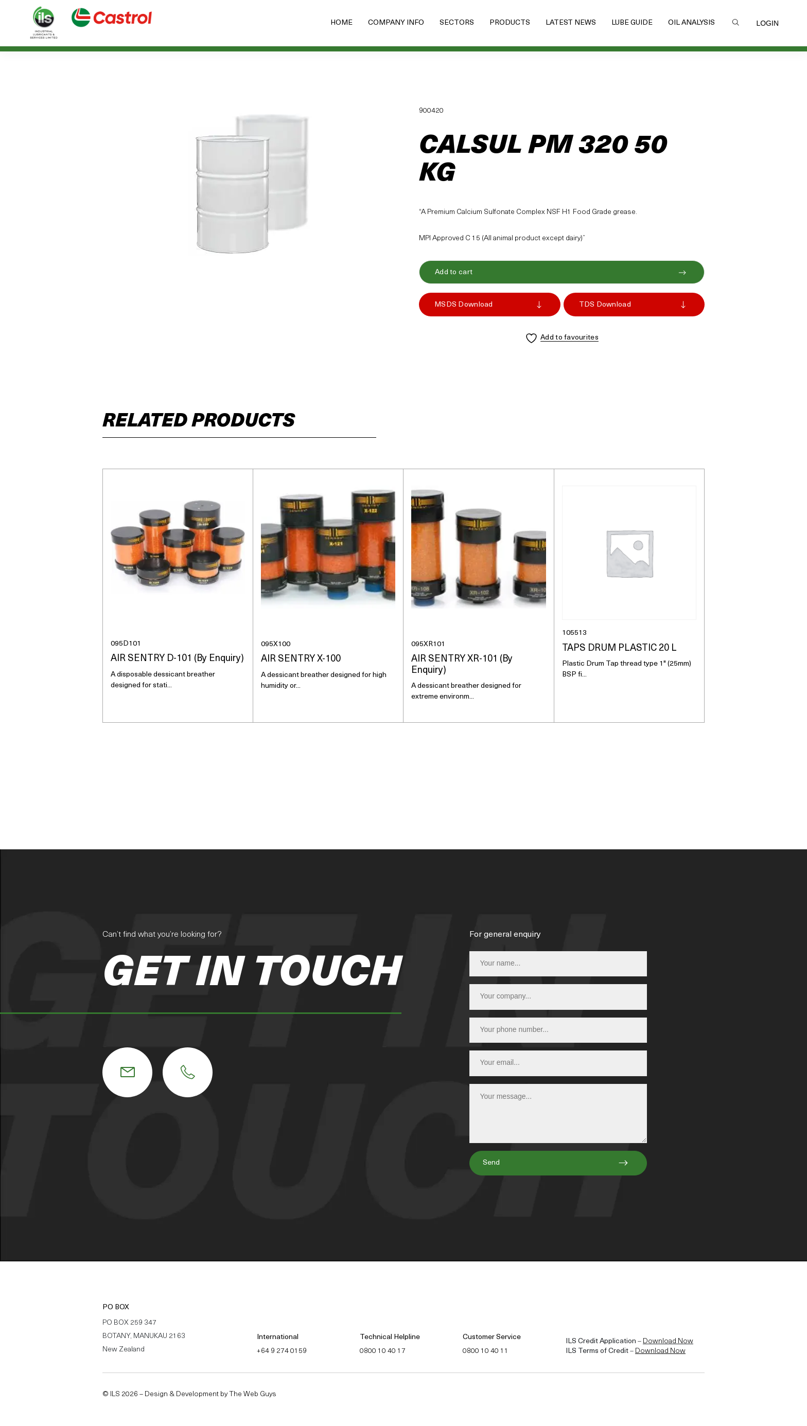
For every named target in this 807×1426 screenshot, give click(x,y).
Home (341, 23)
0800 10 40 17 (383, 1351)
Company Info (396, 23)
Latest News (571, 23)
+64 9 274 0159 (282, 1351)
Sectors (457, 23)
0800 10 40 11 (485, 1351)
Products (509, 23)
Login (767, 23)
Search (735, 22)
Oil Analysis (691, 23)
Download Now (668, 1341)
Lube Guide (632, 23)
